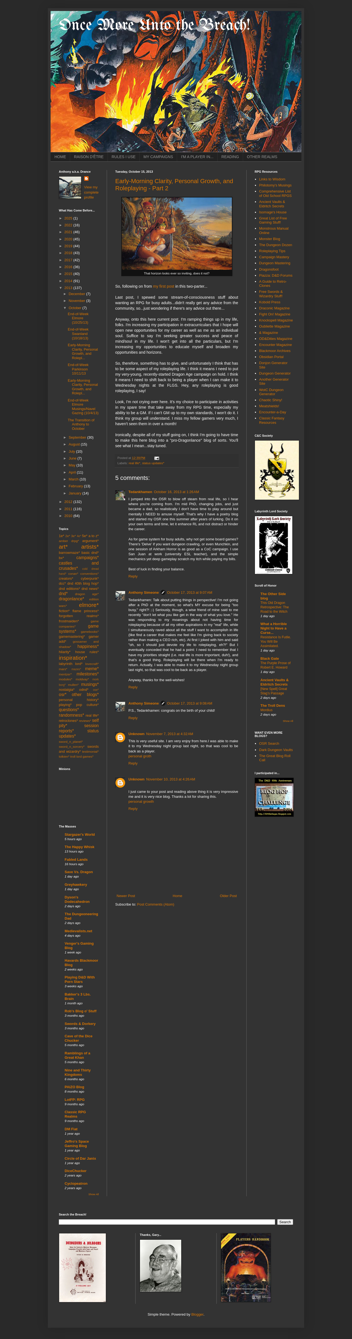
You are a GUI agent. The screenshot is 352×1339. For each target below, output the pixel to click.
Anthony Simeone (143, 592)
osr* (63, 694)
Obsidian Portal (271, 357)
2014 (68, 281)
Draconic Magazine (274, 308)
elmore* (89, 605)
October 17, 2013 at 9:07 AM (189, 592)
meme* (92, 668)
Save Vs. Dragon (79, 872)
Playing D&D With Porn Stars (80, 979)
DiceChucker (75, 1171)
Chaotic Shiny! (270, 400)
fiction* (64, 611)
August (75, 444)
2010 (68, 516)
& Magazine (268, 333)
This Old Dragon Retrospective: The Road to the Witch (274, 607)
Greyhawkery (76, 884)
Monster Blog (269, 239)
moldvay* (82, 679)
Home (177, 896)
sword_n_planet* (71, 741)
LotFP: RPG (75, 1100)
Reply (133, 576)
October (75, 308)
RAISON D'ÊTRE (89, 157)
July (72, 451)
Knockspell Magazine (276, 320)
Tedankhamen (140, 492)
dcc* (62, 583)
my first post (163, 286)
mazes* (76, 669)
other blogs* (85, 694)
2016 (68, 267)
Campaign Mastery (274, 257)
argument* (90, 541)
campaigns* (87, 557)
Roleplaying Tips (272, 251)
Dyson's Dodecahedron (77, 899)
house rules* (87, 652)
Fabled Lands (76, 859)
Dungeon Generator (275, 373)
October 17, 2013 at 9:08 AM (189, 703)
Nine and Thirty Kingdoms (78, 1072)
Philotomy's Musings (275, 185)
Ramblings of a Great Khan (77, 1055)
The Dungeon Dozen (275, 245)
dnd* (63, 593)
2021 (68, 232)
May (72, 465)
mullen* (73, 684)
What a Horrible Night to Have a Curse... (273, 628)
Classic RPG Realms (75, 1114)
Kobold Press (269, 302)
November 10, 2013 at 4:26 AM (170, 779)
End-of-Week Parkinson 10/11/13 (78, 369)
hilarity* (65, 652)
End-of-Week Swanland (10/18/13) (78, 333)
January (75, 493)
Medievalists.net (78, 931)
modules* (65, 679)
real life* (134, 463)
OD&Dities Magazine (275, 339)
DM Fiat (71, 1129)
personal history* (79, 700)
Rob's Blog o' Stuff (81, 1011)
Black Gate (269, 658)
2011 (68, 509)
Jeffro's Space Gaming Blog (77, 1143)
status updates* (153, 463)
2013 (68, 288)
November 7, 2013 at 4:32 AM (169, 734)
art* (63, 546)
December (77, 294)
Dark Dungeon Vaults (276, 750)
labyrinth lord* (70, 664)
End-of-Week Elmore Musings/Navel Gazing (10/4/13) (83, 406)
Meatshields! (269, 406)
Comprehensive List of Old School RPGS (275, 193)
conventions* (89, 573)
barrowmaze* (69, 553)
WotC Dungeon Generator (271, 392)
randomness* (71, 715)
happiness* (88, 646)
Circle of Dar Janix (80, 1158)
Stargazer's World (80, 834)
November (77, 301)
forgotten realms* (79, 616)
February (76, 486)
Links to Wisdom (272, 179)
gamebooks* (90, 631)
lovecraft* (92, 664)
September (78, 437)
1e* (61, 536)
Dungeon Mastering (274, 263)
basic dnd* (90, 553)
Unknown (136, 734)
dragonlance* (71, 598)
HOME (60, 157)
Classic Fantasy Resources (271, 420)
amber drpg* (69, 541)
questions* (69, 709)
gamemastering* (72, 636)
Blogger (197, 1314)
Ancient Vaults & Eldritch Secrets (272, 204)
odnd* (84, 690)
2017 (68, 260)
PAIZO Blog (74, 1087)
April (73, 472)
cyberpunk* (90, 578)
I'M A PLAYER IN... (197, 157)
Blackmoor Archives (274, 351)
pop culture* (87, 705)
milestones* (87, 674)
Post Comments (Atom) (155, 904)
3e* (73, 536)
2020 (68, 239)
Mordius (266, 710)
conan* (73, 573)
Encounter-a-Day (272, 412)
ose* (96, 689)
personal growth (141, 801)
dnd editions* (69, 589)
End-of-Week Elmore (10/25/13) (78, 318)
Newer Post (126, 896)
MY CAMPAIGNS (158, 157)
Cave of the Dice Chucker (78, 1038)
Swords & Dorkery (80, 1024)
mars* (63, 669)
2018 (68, 253)
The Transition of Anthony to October (81, 424)
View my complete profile (91, 192)
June (73, 458)
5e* (84, 536)
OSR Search (269, 743)
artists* (90, 546)
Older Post (228, 896)
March (74, 479)
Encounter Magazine (275, 345)
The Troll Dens (272, 705)
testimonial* (90, 751)
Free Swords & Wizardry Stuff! (271, 294)
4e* (79, 536)
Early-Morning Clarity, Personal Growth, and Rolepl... (83, 351)
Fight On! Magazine (274, 314)
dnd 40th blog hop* (83, 583)
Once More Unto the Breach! (154, 25)
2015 (68, 274)
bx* (61, 558)
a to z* (94, 536)
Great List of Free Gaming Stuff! (273, 220)
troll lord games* (82, 756)
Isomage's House (273, 212)
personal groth (139, 756)
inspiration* (73, 658)
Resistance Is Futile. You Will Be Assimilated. (275, 641)
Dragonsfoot (269, 269)
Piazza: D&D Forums (275, 275)
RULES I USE (124, 157)
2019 (68, 246)
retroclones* (68, 721)
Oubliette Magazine (274, 326)
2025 (68, 218)
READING (230, 157)
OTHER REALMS (262, 157)
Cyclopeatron (76, 1183)
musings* (90, 684)
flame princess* (85, 611)
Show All (94, 1194)
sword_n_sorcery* (72, 746)
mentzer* (65, 674)
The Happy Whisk (79, 847)
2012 (68, 502)
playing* (65, 705)
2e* (67, 536)
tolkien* (64, 756)
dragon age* (87, 594)
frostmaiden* (69, 621)
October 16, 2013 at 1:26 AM (176, 492)
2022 (68, 225)
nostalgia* (67, 690)
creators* (66, 578)
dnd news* (90, 589)
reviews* (85, 720)
